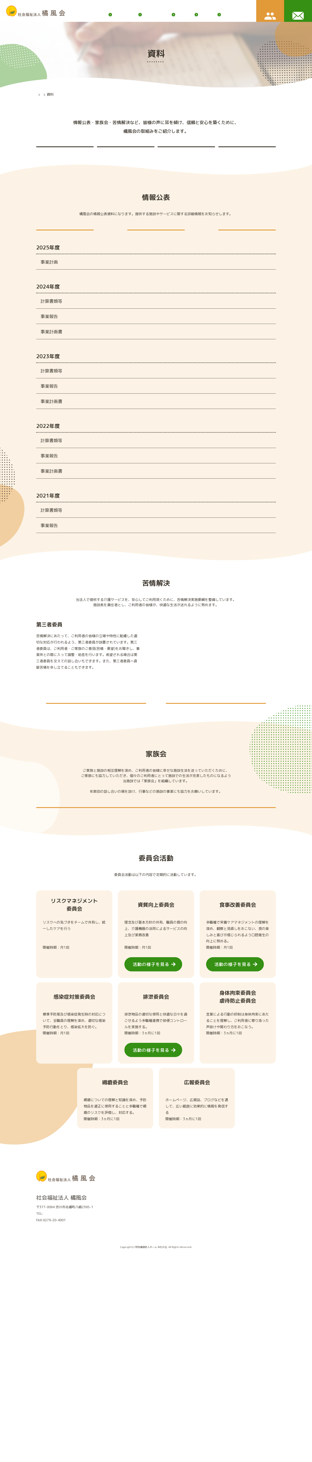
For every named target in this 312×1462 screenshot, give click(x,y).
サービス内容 (116, 14)
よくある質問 (202, 1415)
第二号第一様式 (120, 337)
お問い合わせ (256, 1370)
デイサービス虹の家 (131, 1384)
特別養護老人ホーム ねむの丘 (137, 1357)
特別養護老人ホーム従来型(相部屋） (142, 1364)
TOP (39, 94)
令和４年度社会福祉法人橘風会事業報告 (144, 545)
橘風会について (149, 14)
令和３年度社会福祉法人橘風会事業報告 (144, 634)
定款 (61, 253)
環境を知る (200, 1402)
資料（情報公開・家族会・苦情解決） (143, 1429)
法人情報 (123, 1415)
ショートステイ (128, 1378)
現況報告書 (152, 253)
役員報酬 (243, 253)
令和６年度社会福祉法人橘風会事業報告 (144, 366)
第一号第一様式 (120, 331)
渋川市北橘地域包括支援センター (140, 1398)
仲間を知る (200, 1388)
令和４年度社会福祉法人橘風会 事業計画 (145, 560)
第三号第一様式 (120, 344)
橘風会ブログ (150, 7)
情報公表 (59, 155)
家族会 (180, 155)
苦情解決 (120, 155)
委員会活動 (241, 155)
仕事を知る (200, 1395)
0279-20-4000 (54, 1390)
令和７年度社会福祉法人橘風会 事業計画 (146, 292)
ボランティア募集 (179, 7)
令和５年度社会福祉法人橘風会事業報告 (144, 455)
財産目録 (114, 351)
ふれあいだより (233, 14)
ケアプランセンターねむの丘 (137, 1391)
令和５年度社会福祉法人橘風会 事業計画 (145, 470)
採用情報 (201, 1381)
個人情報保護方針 (233, 7)
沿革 (120, 1422)
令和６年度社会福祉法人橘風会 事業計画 (145, 381)
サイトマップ (206, 7)
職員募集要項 (202, 1409)
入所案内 (203, 14)
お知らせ (179, 14)
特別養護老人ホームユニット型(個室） (143, 1371)
